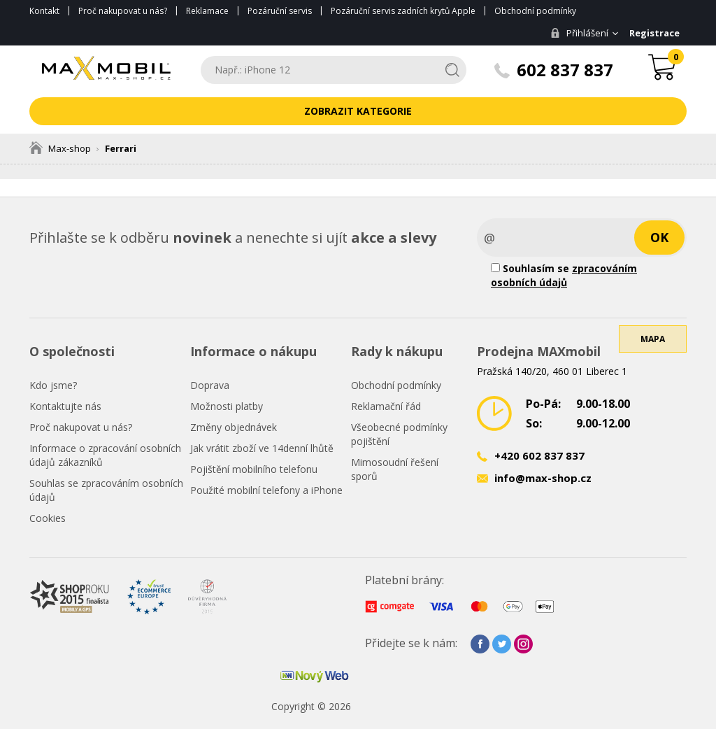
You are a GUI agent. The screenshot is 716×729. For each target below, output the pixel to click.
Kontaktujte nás (65, 406)
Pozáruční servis (280, 11)
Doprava (209, 385)
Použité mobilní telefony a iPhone (266, 490)
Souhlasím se (564, 275)
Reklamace (207, 11)
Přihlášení (579, 33)
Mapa (652, 339)
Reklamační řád (386, 406)
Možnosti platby (226, 406)
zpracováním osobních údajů (564, 275)
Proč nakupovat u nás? (122, 11)
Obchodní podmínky (535, 11)
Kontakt (44, 11)
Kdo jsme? (53, 385)
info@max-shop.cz (543, 478)
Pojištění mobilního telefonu (253, 469)
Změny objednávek (233, 427)
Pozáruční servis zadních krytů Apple (403, 11)
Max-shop (60, 148)
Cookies (47, 518)
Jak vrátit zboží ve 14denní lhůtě (262, 448)
